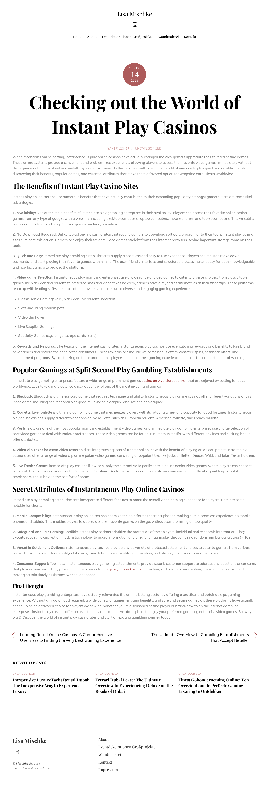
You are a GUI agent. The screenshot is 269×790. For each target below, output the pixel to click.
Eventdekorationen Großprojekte (127, 36)
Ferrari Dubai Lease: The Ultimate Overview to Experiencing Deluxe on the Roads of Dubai (134, 685)
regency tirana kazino (123, 569)
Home (77, 36)
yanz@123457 (118, 148)
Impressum (108, 769)
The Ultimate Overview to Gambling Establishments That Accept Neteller (200, 637)
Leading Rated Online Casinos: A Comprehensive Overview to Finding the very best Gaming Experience (70, 637)
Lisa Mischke (24, 763)
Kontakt (190, 36)
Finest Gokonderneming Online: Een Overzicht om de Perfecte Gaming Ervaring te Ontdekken (213, 685)
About (92, 36)
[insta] (135, 24)
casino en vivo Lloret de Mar (164, 380)
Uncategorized (148, 148)
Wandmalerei (168, 36)
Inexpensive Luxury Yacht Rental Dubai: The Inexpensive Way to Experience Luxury (51, 685)
